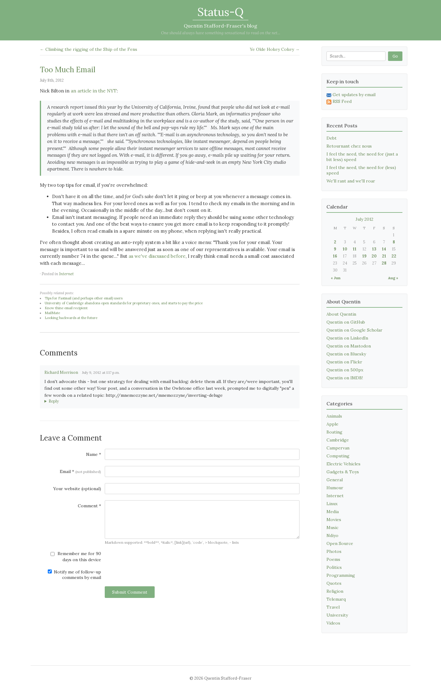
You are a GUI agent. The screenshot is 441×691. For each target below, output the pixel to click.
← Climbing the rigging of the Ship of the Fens (88, 49)
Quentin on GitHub (345, 322)
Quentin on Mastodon (348, 346)
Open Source (339, 543)
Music (332, 527)
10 (345, 249)
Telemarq (336, 599)
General (334, 480)
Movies (333, 519)
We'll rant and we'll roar (350, 181)
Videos (333, 623)
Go (395, 56)
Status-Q (220, 12)
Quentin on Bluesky (346, 354)
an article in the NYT (94, 91)
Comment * (89, 506)
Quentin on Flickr (344, 362)
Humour (334, 487)
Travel (333, 607)
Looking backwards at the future (71, 318)
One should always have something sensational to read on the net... (220, 33)
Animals (334, 416)
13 (374, 249)
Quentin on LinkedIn (347, 338)
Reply (54, 401)
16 (335, 256)
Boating (334, 432)
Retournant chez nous (349, 146)
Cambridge (337, 440)
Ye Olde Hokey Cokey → (275, 49)
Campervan (337, 448)
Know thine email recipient (66, 308)
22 (393, 256)
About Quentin (341, 314)
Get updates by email (350, 94)
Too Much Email (67, 69)
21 (384, 256)
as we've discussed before (157, 256)
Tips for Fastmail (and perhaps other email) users (84, 298)
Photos (333, 551)
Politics (334, 567)
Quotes (333, 583)
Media (332, 511)
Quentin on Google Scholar (354, 330)
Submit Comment (129, 592)
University (337, 615)
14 (384, 249)
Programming (340, 575)
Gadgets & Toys (342, 472)
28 (384, 263)
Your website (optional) (77, 488)
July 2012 (364, 219)
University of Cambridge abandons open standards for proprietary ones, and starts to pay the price (124, 303)
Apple (332, 424)
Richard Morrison (61, 372)
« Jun (336, 278)
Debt (331, 138)
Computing (337, 456)
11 (354, 249)
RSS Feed (339, 101)
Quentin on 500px (344, 370)
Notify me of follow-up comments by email (74, 574)
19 (364, 256)
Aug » (393, 278)
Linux (331, 503)
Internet (66, 273)
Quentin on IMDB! (344, 378)
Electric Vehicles (343, 464)
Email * (80, 471)
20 (374, 256)
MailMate (52, 313)
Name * (93, 454)
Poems (333, 559)
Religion (334, 591)
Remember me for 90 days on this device (76, 556)
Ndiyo (332, 535)
